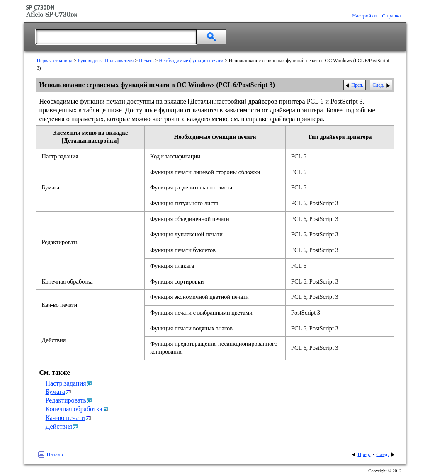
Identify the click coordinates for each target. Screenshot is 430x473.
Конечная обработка (74, 408)
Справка (391, 16)
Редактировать (66, 400)
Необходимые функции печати (191, 60)
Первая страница (55, 60)
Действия (59, 426)
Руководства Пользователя (106, 60)
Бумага (55, 391)
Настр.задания (66, 383)
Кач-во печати (65, 417)
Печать (146, 60)
